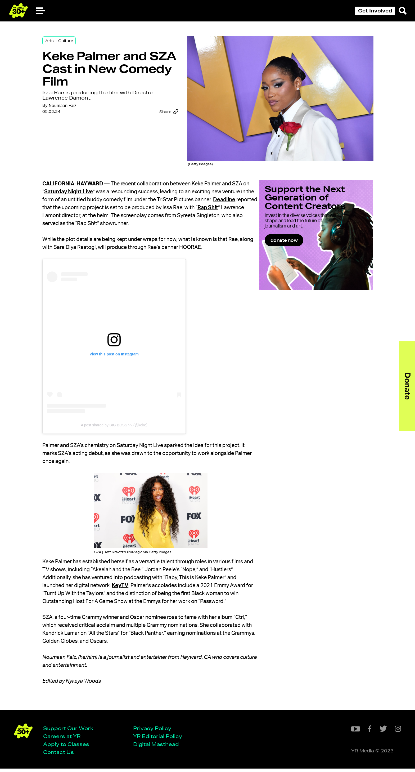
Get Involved (375, 11)
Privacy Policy (154, 731)
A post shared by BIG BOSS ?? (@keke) (125, 422)
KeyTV (160, 582)
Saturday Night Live (97, 188)
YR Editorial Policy (159, 739)
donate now (297, 251)
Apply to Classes (68, 747)
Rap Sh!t (88, 212)
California (69, 180)
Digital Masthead (158, 747)
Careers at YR (63, 739)
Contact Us (60, 755)
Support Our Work (70, 731)
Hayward (100, 180)
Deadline (83, 204)
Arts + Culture (70, 43)
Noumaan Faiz (73, 111)
